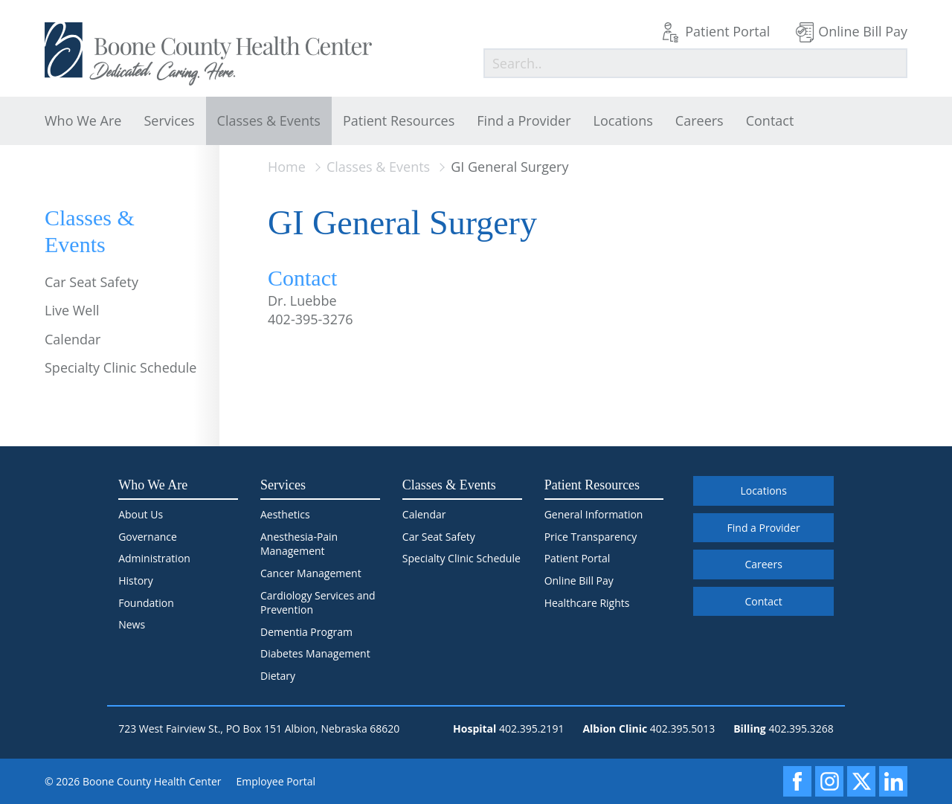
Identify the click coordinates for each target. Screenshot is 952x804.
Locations (623, 120)
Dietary (277, 676)
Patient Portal (727, 31)
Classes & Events (269, 120)
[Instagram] (829, 781)
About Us (140, 514)
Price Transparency (590, 537)
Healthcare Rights (587, 603)
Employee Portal (276, 781)
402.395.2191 (531, 728)
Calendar (72, 339)
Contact (770, 120)
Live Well (72, 310)
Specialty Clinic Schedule (120, 367)
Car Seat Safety (91, 282)
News (131, 624)
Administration (154, 558)
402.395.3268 (800, 728)
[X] (861, 781)
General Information (593, 514)
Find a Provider (523, 120)
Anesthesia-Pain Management (299, 544)
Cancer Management (310, 573)
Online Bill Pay (862, 31)
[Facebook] (797, 781)
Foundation (146, 603)
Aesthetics (285, 514)
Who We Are (83, 120)
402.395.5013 (682, 728)
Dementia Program (306, 632)
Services (169, 120)
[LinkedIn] (893, 781)
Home (287, 167)
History (135, 580)
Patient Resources (398, 120)
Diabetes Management (315, 653)
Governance (147, 537)
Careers (699, 120)
